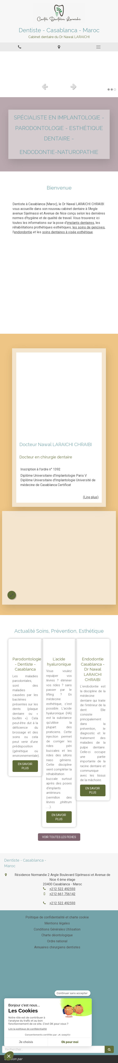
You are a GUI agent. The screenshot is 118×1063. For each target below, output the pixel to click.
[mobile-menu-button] (98, 47)
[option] (59, 66)
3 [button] (115, 89)
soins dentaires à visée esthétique (67, 232)
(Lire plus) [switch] (91, 497)
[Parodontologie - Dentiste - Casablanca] (25, 645)
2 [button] (112, 89)
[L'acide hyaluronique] (59, 645)
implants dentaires (80, 223)
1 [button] (109, 89)
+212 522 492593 (62, 889)
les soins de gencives (88, 227)
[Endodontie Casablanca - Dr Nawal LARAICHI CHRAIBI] (93, 645)
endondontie (23, 232)
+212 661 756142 (62, 894)
